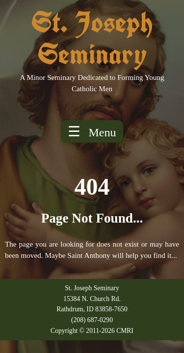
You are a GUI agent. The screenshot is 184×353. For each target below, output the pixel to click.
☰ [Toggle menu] (92, 131)
